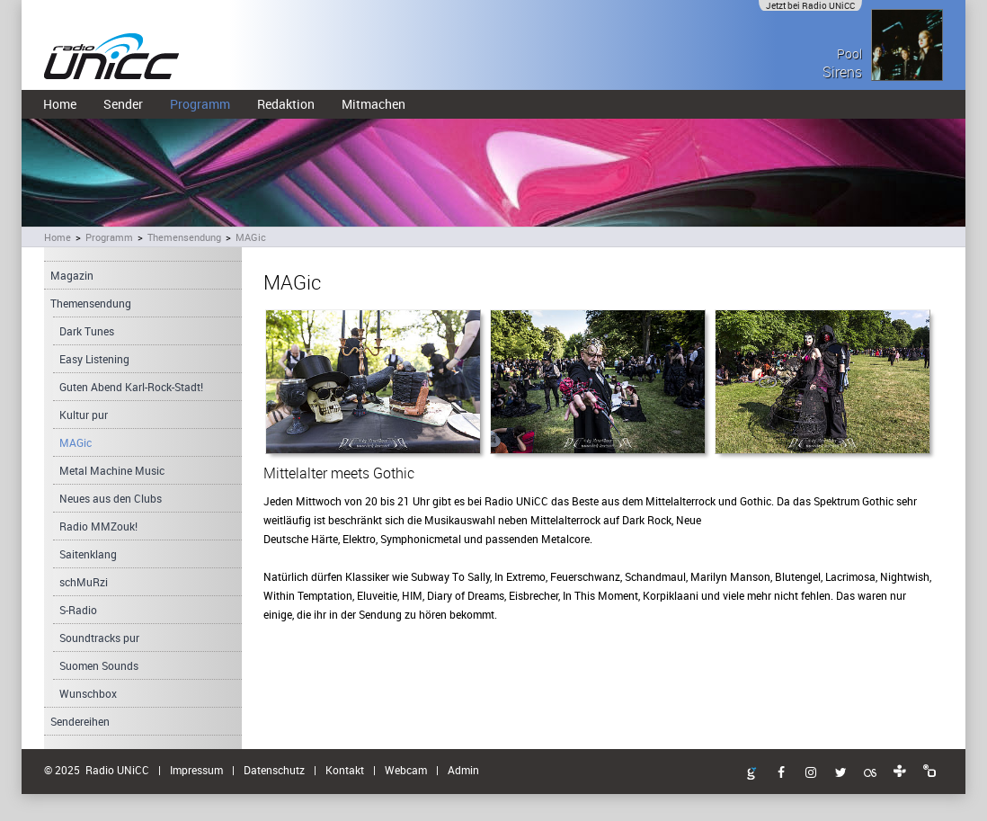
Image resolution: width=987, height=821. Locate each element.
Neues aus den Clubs (110, 498)
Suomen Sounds (98, 665)
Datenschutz (274, 770)
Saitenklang (88, 554)
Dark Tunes (86, 331)
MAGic (251, 237)
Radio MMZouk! (98, 526)
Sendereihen (80, 721)
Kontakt (344, 770)
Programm (200, 103)
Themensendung (184, 237)
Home (59, 103)
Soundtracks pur (99, 637)
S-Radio (78, 609)
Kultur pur (83, 414)
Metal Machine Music (111, 470)
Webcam (406, 770)
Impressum (196, 770)
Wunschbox (88, 693)
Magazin (71, 275)
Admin (463, 770)
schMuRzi (83, 582)
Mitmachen (373, 103)
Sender (123, 103)
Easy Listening (94, 359)
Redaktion (286, 103)
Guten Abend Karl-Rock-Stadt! (131, 386)
